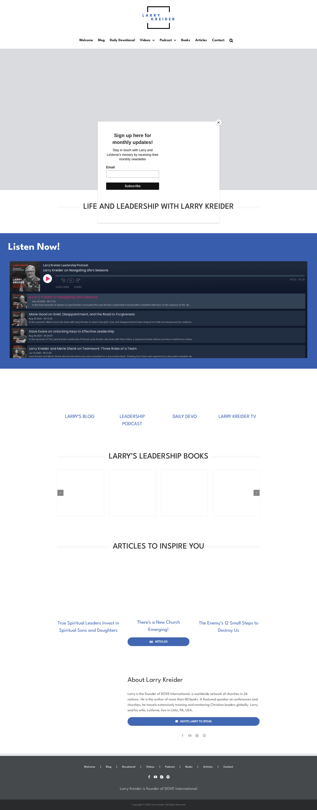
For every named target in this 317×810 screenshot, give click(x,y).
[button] (231, 40)
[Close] (219, 123)
